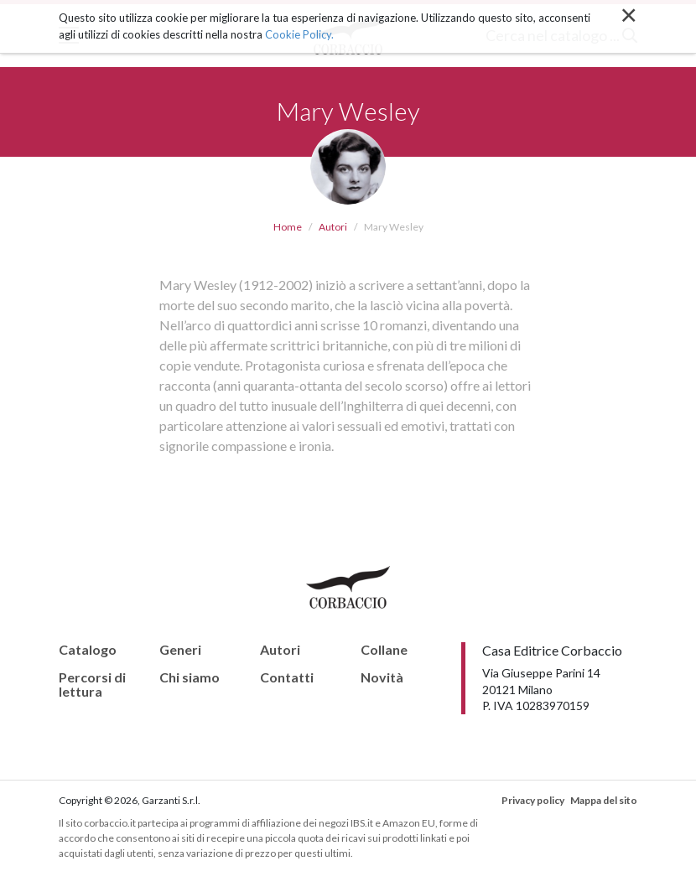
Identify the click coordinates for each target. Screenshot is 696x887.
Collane (384, 649)
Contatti (287, 677)
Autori (333, 226)
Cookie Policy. (299, 34)
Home (287, 226)
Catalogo (88, 649)
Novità (382, 677)
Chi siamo (189, 677)
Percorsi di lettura (92, 684)
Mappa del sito (603, 800)
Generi (180, 649)
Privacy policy (532, 800)
